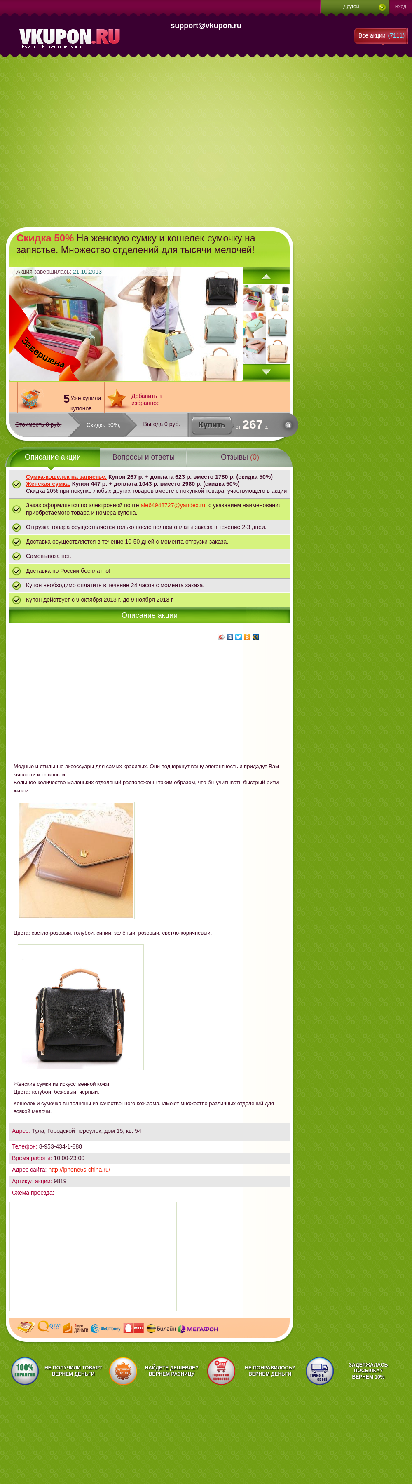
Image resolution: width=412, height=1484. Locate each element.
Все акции (381, 35)
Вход (400, 6)
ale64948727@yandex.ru (172, 505)
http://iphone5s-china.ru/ (79, 1169)
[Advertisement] (77, 141)
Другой (351, 6)
